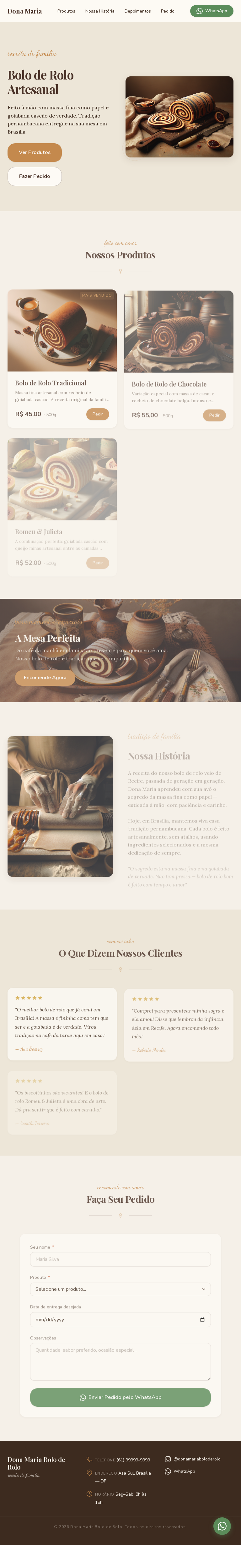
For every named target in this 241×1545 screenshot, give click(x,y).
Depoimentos (138, 11)
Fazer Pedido (34, 176)
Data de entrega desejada (55, 1310)
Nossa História (100, 11)
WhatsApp (211, 11)
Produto (40, 1281)
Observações (43, 1341)
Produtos (66, 11)
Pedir (98, 417)
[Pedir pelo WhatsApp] (222, 1526)
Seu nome (42, 1250)
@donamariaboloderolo (193, 1459)
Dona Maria (25, 11)
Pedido (167, 11)
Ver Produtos (35, 152)
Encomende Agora (45, 680)
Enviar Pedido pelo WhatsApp (121, 1400)
